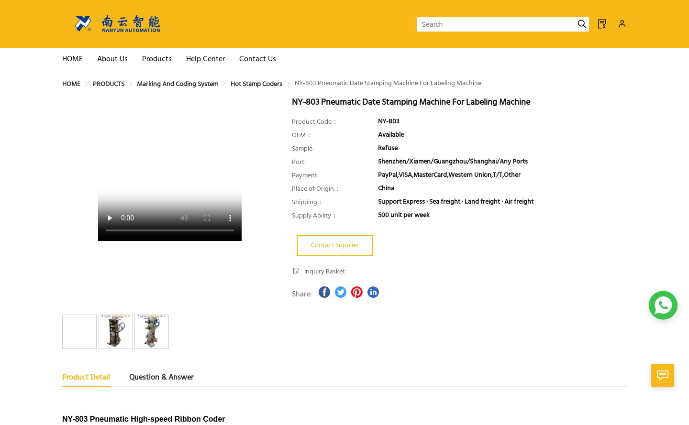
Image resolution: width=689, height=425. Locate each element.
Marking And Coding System (177, 84)
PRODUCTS (108, 84)
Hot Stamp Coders (256, 84)
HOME (71, 84)
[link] (71, 84)
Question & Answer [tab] (161, 377)
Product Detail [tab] (86, 377)
